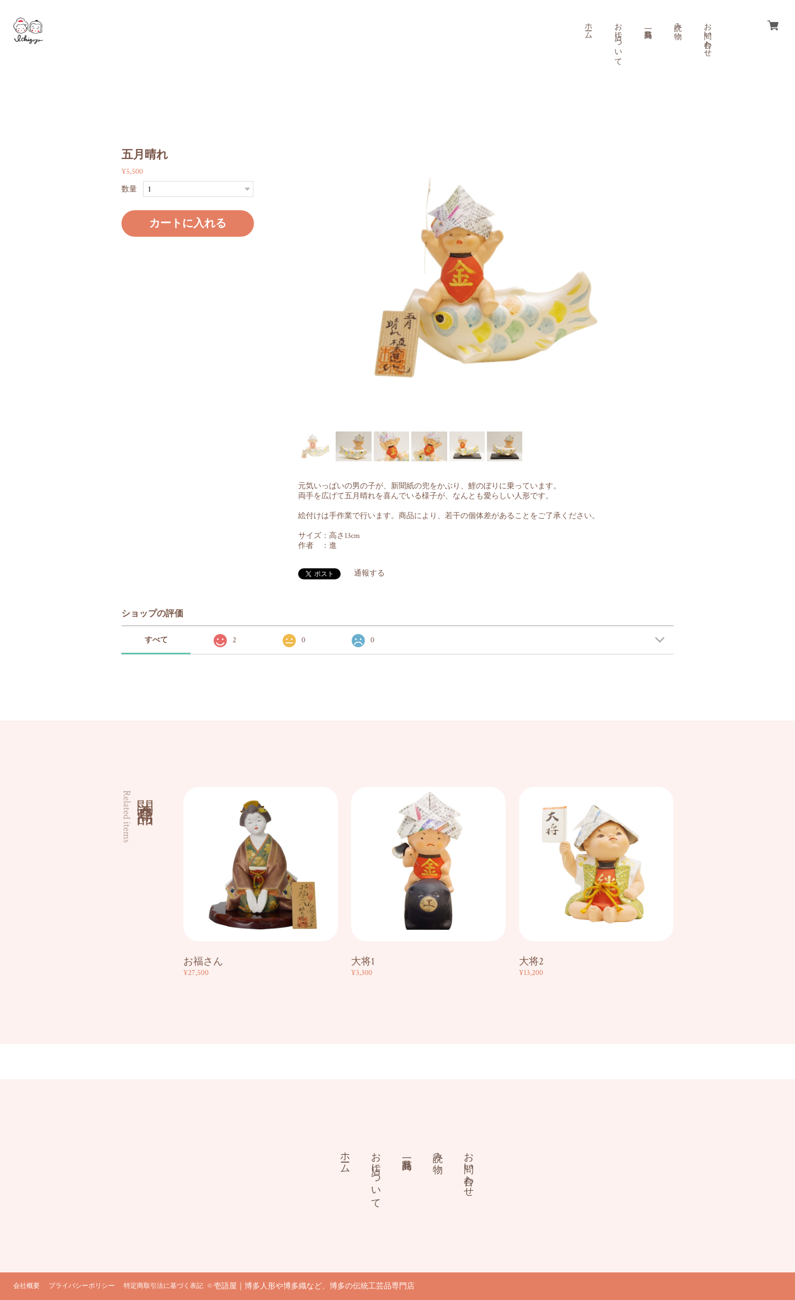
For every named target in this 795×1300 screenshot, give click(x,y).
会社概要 (26, 1286)
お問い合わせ (707, 35)
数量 (129, 189)
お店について (618, 40)
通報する (369, 573)
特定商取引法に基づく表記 (163, 1286)
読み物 (677, 22)
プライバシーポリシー (82, 1286)
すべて (156, 640)
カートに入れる (187, 223)
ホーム (588, 26)
